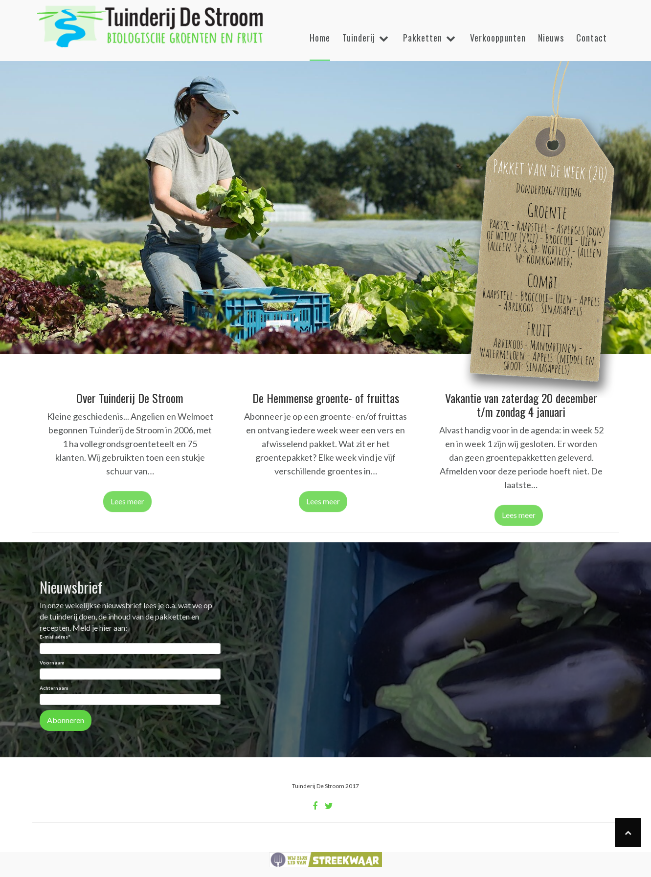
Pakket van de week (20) (550, 169)
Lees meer (127, 504)
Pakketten (422, 37)
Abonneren (65, 720)
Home (320, 37)
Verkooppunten (498, 37)
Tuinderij (358, 37)
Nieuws (551, 37)
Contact (591, 37)
